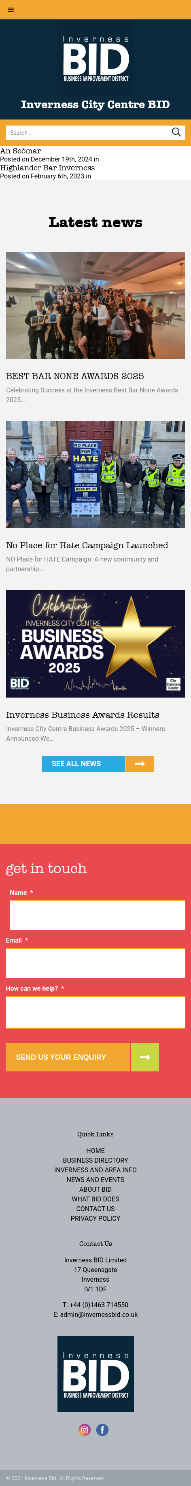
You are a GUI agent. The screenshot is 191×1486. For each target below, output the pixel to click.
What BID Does (95, 1199)
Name (21, 893)
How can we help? (35, 988)
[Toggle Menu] (11, 9)
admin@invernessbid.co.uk (99, 1314)
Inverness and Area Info (95, 1170)
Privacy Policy (95, 1218)
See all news (76, 763)
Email (17, 940)
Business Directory (95, 1160)
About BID (95, 1189)
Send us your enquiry (61, 1057)
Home (95, 1151)
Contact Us (95, 1209)
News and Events (96, 1180)
